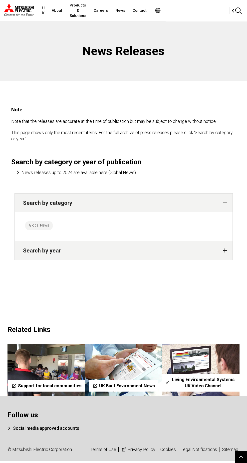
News (161, 10)
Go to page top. (241, 457)
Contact (181, 10)
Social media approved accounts (46, 430)
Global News (42, 226)
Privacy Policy (138, 451)
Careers (142, 10)
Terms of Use (103, 451)
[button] (225, 203)
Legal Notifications (199, 451)
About (77, 10)
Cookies (168, 451)
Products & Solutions (108, 10)
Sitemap (230, 451)
